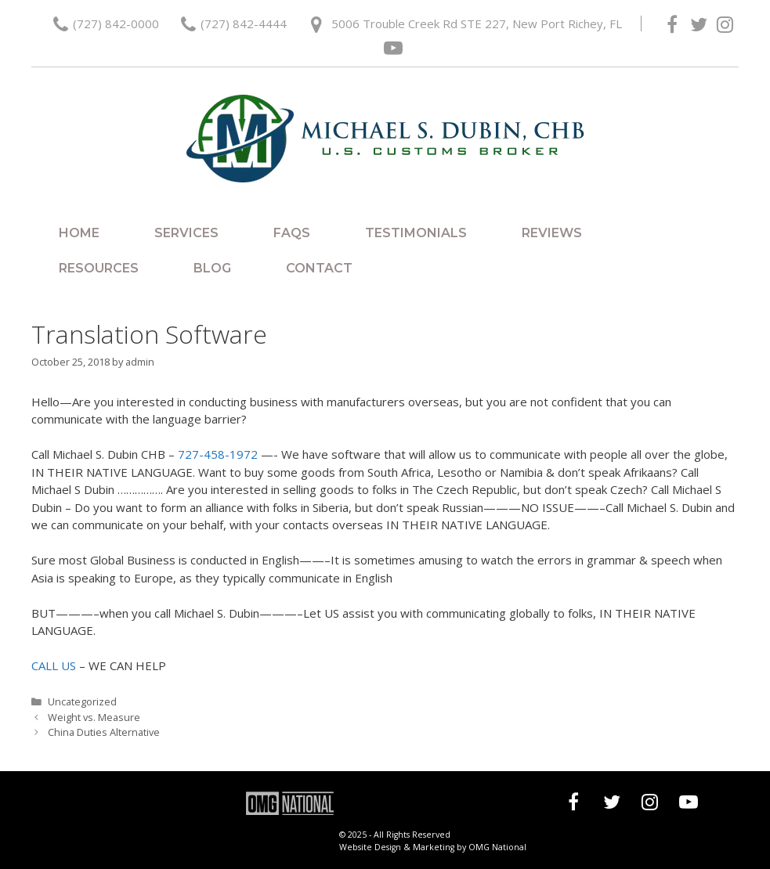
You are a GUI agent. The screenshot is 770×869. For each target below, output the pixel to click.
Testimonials (416, 232)
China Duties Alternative (104, 732)
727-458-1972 (218, 454)
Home (79, 232)
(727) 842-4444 (244, 23)
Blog (212, 268)
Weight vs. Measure (94, 717)
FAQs (291, 232)
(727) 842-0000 (116, 23)
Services (186, 232)
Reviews (552, 232)
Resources (99, 268)
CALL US (53, 665)
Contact (319, 268)
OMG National (497, 847)
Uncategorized (82, 701)
